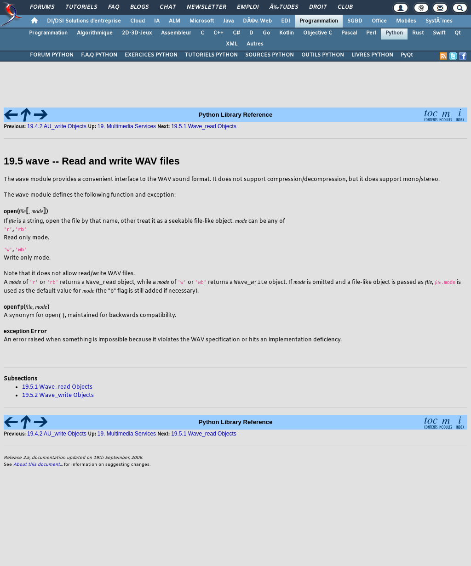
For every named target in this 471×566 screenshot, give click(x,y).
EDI (285, 21)
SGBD (354, 21)
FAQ (113, 7)
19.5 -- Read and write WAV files (92, 161)
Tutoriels (81, 7)
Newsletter (206, 7)
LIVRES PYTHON (372, 55)
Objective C (317, 33)
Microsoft (202, 21)
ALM (174, 21)
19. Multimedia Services (127, 126)
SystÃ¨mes (439, 21)
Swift (439, 33)
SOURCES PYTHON (269, 55)
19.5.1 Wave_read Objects (203, 126)
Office (379, 21)
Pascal (349, 33)
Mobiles (406, 21)
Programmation (318, 21)
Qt (457, 33)
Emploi (247, 7)
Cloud (137, 21)
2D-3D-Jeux (137, 33)
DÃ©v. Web (257, 21)
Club (345, 7)
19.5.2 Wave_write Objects (58, 396)
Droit (317, 7)
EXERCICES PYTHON (151, 55)
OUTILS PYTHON (322, 55)
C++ (218, 33)
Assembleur (176, 33)
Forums (42, 7)
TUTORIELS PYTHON (211, 55)
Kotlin (286, 33)
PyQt (407, 55)
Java (228, 21)
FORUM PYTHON (52, 55)
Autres (255, 44)
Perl (371, 33)
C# (236, 33)
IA (157, 21)
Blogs (139, 7)
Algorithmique (95, 33)
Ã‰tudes (284, 7)
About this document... (38, 466)
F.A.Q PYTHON (99, 55)
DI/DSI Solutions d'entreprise (84, 21)
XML (231, 44)
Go (266, 33)
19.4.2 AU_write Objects (56, 126)
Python (394, 33)
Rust (418, 33)
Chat (168, 7)
